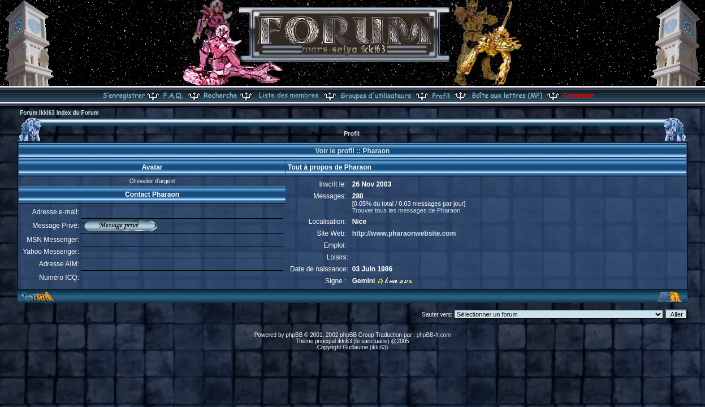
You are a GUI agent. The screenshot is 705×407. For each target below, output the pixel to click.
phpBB (294, 335)
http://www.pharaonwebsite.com (404, 233)
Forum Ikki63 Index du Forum (59, 113)
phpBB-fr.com (434, 335)
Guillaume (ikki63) (365, 347)
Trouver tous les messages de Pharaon (406, 210)
